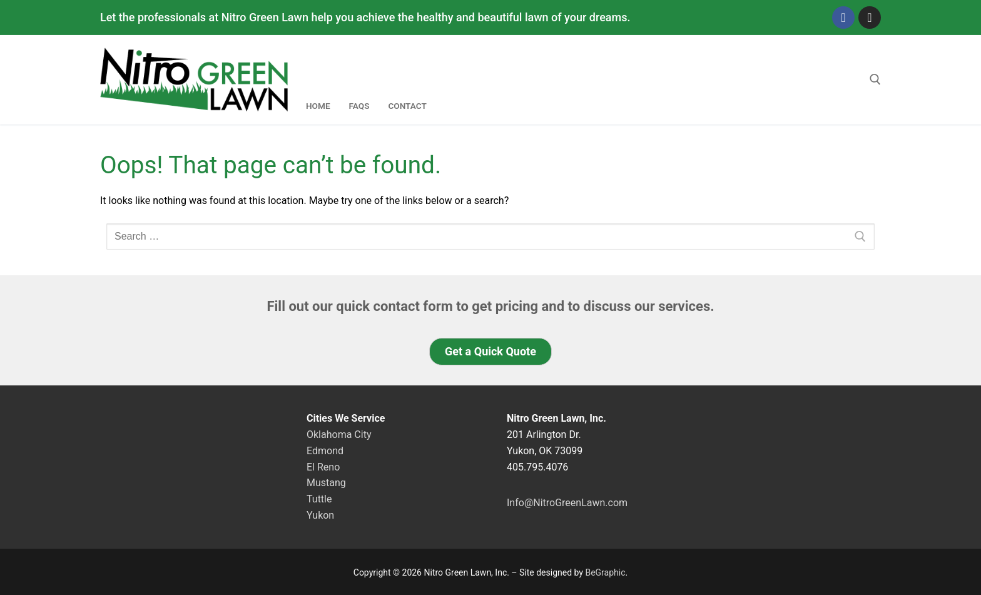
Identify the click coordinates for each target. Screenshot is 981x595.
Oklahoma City (339, 434)
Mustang (326, 483)
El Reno (323, 467)
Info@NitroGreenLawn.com (567, 503)
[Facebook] (843, 17)
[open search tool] (875, 79)
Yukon (320, 515)
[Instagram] (869, 17)
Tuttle (319, 499)
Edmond (325, 451)
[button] (490, 351)
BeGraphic (605, 572)
